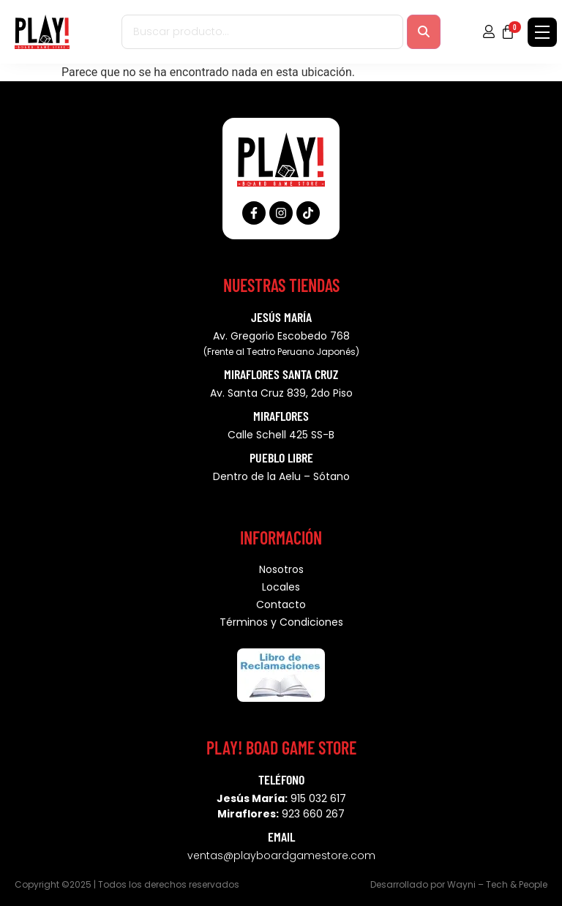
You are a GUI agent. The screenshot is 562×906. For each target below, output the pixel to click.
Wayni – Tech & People (497, 884)
